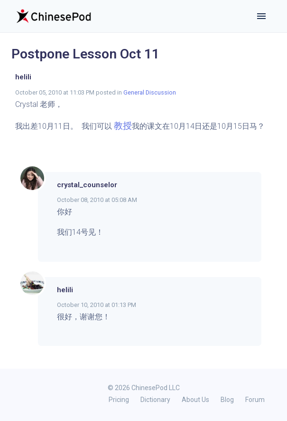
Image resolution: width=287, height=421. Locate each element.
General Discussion (149, 92)
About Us (195, 399)
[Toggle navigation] (261, 16)
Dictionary (155, 399)
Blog (227, 399)
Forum (255, 399)
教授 (123, 125)
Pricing (119, 399)
